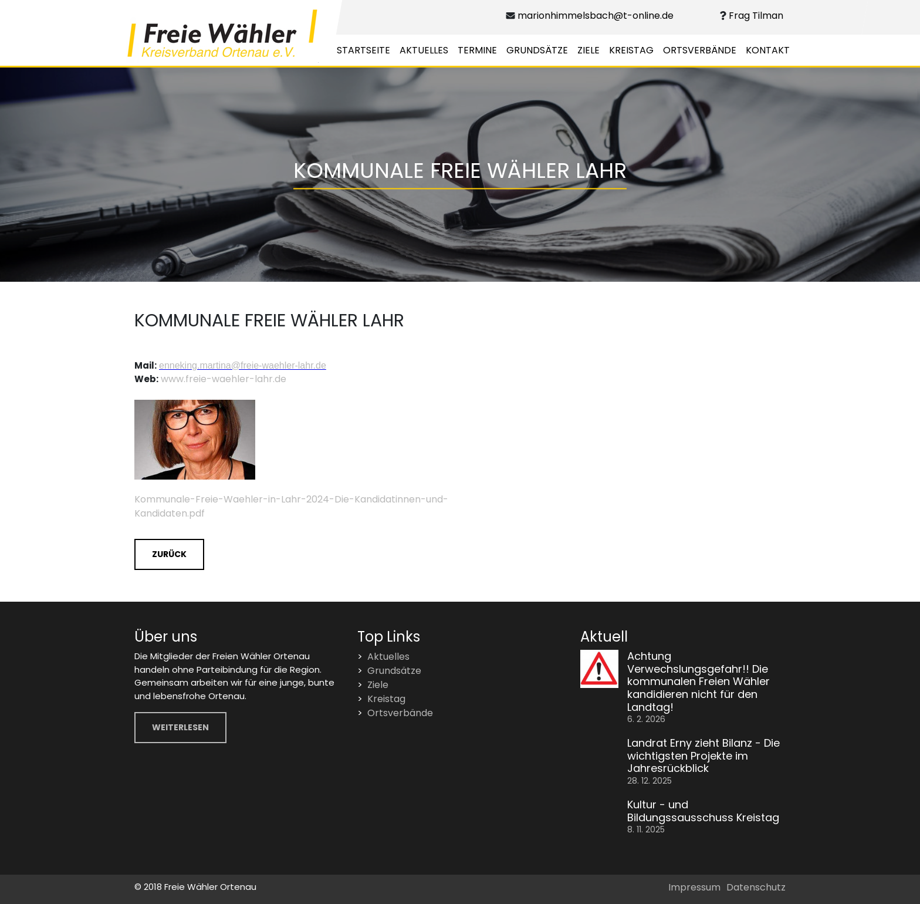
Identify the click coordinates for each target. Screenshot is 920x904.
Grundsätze (537, 50)
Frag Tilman (754, 15)
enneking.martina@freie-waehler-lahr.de (242, 365)
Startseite (363, 50)
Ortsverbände (699, 50)
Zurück (169, 554)
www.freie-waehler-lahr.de (223, 379)
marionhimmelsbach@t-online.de (595, 15)
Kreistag (631, 50)
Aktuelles (424, 50)
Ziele (588, 50)
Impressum (694, 887)
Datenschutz (756, 887)
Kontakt (768, 50)
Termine (477, 50)
